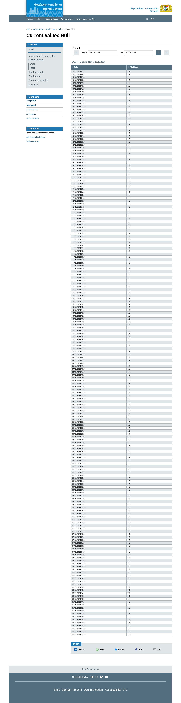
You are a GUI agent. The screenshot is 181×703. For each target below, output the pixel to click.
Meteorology (38, 29)
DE (152, 19)
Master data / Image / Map (41, 56)
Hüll (59, 29)
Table (32, 68)
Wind (48, 29)
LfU (125, 689)
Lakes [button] (38, 19)
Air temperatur (32, 110)
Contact (66, 689)
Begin (84, 53)
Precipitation (31, 101)
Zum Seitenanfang (90, 669)
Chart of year (34, 76)
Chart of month (35, 72)
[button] (146, 19)
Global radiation (32, 118)
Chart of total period (38, 80)
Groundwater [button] (66, 19)
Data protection (93, 689)
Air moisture (31, 114)
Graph (33, 64)
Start (28, 29)
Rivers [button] (29, 19)
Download (33, 84)
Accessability (113, 689)
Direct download (32, 141)
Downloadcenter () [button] (85, 19)
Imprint (77, 689)
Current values (35, 59)
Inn (54, 29)
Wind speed (31, 105)
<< (76, 53)
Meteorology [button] (51, 19)
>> (167, 53)
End (121, 53)
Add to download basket (35, 137)
